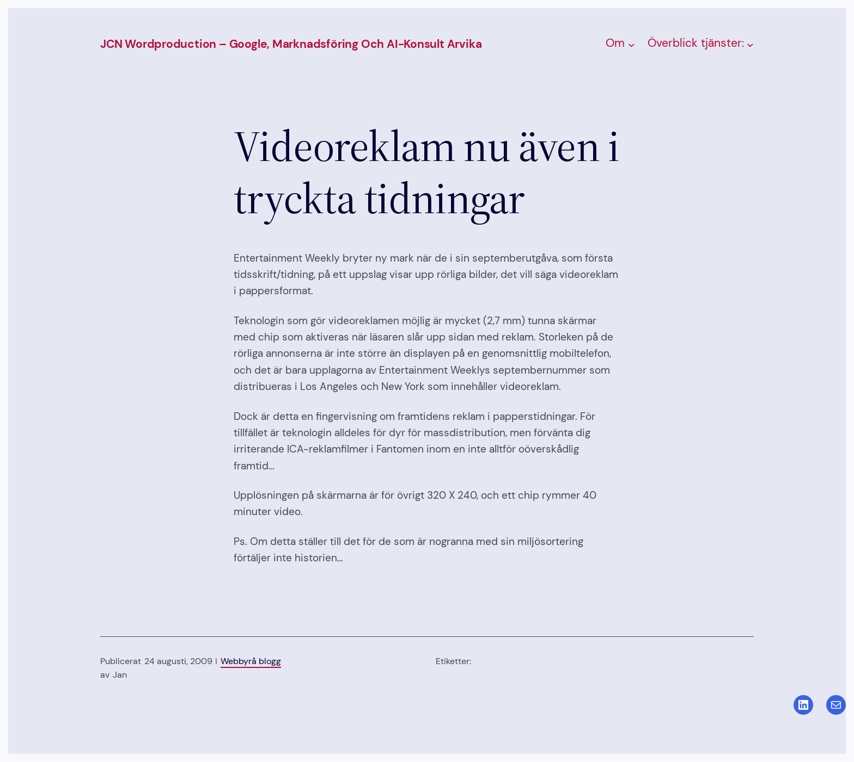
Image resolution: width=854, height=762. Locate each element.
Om (615, 43)
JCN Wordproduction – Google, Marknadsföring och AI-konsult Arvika (290, 44)
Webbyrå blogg (251, 661)
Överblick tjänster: (696, 43)
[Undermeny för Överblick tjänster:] (750, 44)
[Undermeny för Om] (631, 44)
